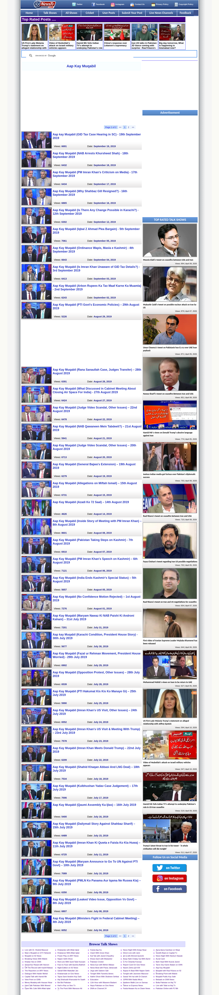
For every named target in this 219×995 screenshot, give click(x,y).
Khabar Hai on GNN (33, 962)
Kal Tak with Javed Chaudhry (102, 956)
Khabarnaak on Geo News (68, 974)
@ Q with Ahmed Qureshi (133, 956)
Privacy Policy (162, 4)
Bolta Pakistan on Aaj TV (166, 982)
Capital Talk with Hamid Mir (36, 977)
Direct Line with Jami (131, 953)
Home (29, 13)
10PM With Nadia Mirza (132, 980)
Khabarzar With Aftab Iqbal (68, 953)
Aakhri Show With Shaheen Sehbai (104, 977)
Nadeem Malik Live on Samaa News (135, 983)
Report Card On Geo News (134, 965)
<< (120, 127)
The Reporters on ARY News (36, 971)
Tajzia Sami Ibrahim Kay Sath (69, 977)
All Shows (71, 13)
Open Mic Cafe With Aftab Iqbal (37, 988)
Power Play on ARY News (68, 956)
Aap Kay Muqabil (81, 66)
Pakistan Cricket (97, 962)
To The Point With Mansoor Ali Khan (69, 988)
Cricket (90, 13)
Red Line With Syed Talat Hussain (71, 962)
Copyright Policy (186, 4)
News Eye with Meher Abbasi (102, 965)
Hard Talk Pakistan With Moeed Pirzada (37, 985)
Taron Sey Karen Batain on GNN (169, 965)
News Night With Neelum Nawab (169, 956)
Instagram (119, 4)
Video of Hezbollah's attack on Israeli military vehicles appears (62, 36)
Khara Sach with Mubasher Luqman (101, 959)
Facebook (100, 4)
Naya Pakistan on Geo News (102, 985)
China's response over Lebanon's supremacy (117, 35)
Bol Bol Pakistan (64, 982)
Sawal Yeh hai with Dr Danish (135, 977)
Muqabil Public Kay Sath (166, 977)
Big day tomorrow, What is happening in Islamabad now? (172, 36)
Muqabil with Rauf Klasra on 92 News (168, 971)
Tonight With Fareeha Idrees (101, 974)
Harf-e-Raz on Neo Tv (66, 985)
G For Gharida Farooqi (132, 962)
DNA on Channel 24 (98, 988)
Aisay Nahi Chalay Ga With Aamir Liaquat (137, 959)
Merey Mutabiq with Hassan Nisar (38, 982)
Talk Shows (50, 13)
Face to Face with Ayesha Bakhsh (71, 965)
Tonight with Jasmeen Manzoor (135, 974)
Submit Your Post (132, 13)
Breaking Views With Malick (36, 959)
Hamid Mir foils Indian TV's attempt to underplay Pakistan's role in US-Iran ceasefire (89, 37)
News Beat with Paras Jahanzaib (103, 968)
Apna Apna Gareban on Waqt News (168, 950)
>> (133, 127)
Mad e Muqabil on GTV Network (38, 953)
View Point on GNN (33, 980)
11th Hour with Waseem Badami (103, 982)
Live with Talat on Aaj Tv (166, 985)
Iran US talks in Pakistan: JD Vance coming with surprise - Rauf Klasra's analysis (144, 37)
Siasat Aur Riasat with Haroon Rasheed (37, 965)
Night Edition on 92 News (67, 968)
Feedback (185, 13)
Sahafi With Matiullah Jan (67, 971)
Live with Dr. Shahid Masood (36, 950)
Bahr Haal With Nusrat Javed (167, 962)
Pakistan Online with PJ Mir (167, 988)
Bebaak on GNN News (165, 980)
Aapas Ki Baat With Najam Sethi (136, 971)
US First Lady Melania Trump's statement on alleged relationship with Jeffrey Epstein (34, 37)
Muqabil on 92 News (33, 956)
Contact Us (140, 4)
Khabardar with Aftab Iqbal (68, 950)
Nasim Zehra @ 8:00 (131, 968)
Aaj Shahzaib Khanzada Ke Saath (71, 980)
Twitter (79, 4)
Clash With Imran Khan (99, 953)
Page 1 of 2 (110, 127)
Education (94, 980)
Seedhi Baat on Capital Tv (166, 953)
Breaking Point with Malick (166, 974)
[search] (79, 56)
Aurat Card (160, 959)
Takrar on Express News (133, 985)
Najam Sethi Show (65, 959)
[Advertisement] (81, 98)
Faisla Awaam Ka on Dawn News (136, 988)
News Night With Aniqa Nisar (135, 950)
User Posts (108, 13)
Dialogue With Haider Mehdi (36, 974)
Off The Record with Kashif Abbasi (39, 968)
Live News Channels (161, 13)
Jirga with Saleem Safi (99, 971)
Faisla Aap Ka (96, 950)
